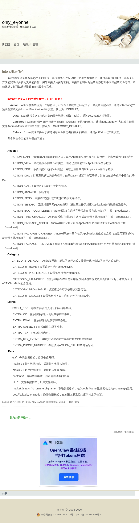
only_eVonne (15, 22)
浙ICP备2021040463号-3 (88, 514)
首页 (16, 44)
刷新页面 (118, 432)
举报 (77, 402)
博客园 (6, 44)
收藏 (71, 402)
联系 (26, 44)
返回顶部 (129, 432)
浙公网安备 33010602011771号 (55, 514)
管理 (35, 44)
